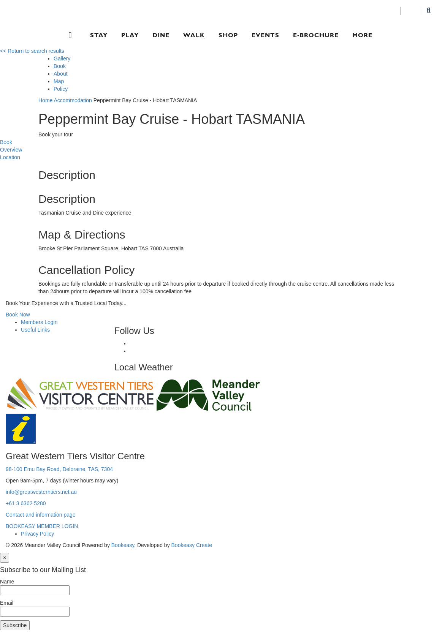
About (61, 74)
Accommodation (73, 100)
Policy (61, 89)
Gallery (62, 58)
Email (6, 603)
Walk (194, 35)
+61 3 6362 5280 (26, 503)
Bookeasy (122, 545)
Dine (160, 35)
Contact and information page (41, 515)
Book (60, 66)
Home (45, 100)
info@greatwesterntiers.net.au (41, 492)
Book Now (18, 314)
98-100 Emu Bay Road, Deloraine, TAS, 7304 (59, 469)
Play (130, 35)
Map (59, 81)
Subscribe (15, 625)
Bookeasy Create (191, 545)
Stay (99, 35)
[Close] (4, 558)
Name (7, 582)
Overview (11, 150)
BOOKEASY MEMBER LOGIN (42, 526)
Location (10, 157)
